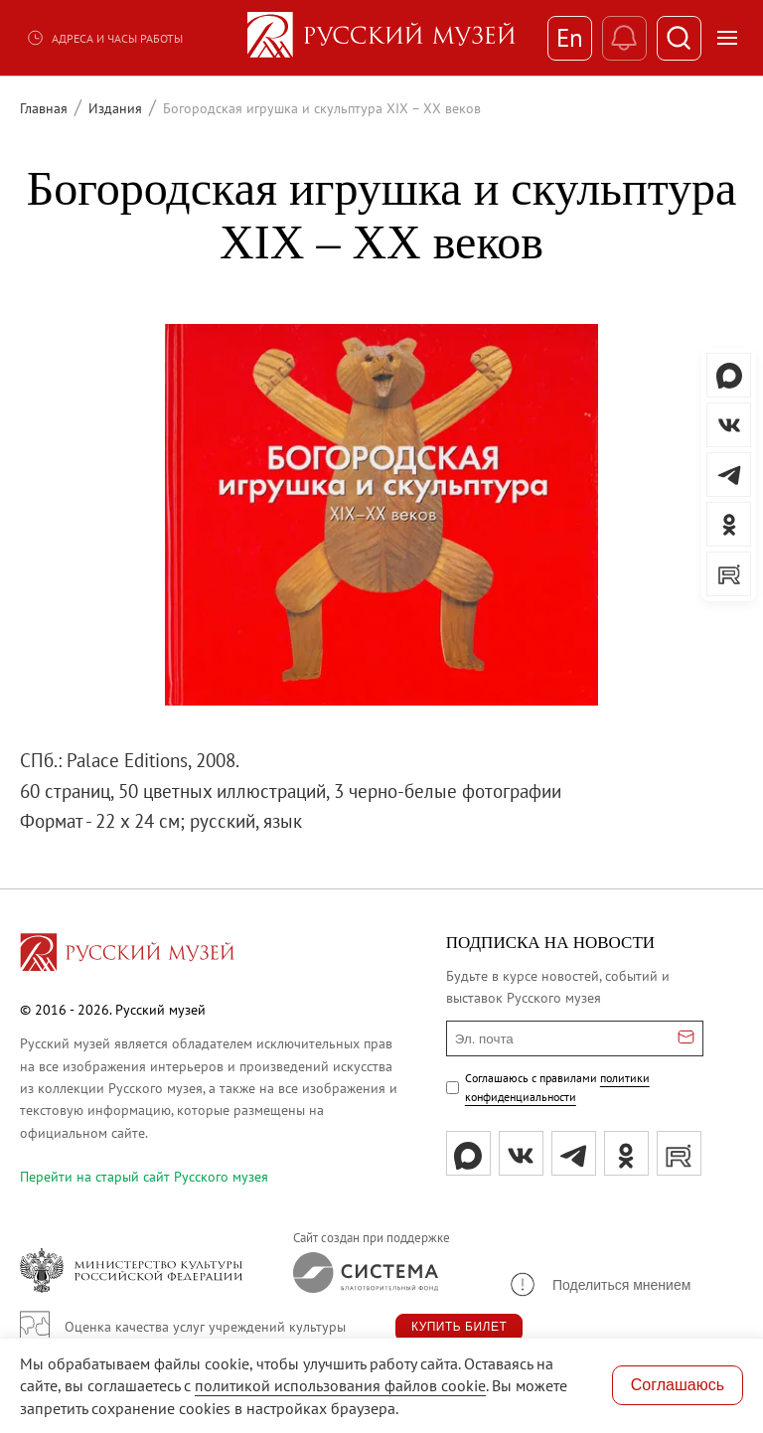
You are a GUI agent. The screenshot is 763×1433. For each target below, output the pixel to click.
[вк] (521, 1153)
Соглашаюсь (677, 1384)
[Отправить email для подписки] (686, 1038)
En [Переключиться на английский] (569, 38)
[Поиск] (679, 38)
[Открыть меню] (727, 38)
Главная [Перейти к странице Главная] (44, 108)
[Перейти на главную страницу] (127, 955)
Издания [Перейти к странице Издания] (115, 108)
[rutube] (679, 1153)
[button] (599, 1284)
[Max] (468, 1153)
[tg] (573, 1153)
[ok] (626, 1153)
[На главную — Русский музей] (381, 38)
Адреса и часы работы (104, 38)
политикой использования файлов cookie (340, 1385)
